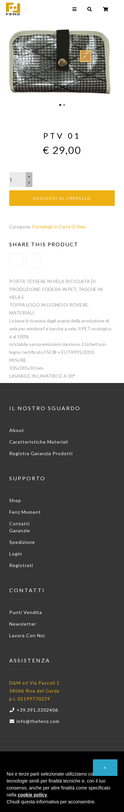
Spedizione (22, 542)
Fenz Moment (25, 512)
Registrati (21, 565)
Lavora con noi (27, 635)
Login (15, 553)
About (16, 430)
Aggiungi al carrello (62, 198)
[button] (105, 767)
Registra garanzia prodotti (41, 453)
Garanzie (19, 530)
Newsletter (22, 624)
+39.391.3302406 (33, 710)
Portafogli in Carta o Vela (58, 226)
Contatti (19, 523)
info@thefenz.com (34, 721)
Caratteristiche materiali (38, 442)
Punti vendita (25, 612)
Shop (15, 500)
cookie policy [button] (32, 794)
